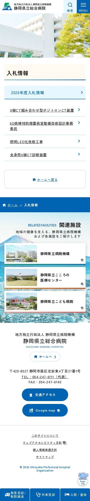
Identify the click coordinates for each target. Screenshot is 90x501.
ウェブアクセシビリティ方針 (45, 443)
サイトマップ (45, 457)
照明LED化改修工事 (26, 141)
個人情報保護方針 (45, 450)
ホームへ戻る (47, 179)
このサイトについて (45, 435)
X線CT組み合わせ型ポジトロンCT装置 (42, 110)
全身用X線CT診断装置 (28, 154)
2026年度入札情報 (27, 92)
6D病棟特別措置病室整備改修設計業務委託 (41, 126)
